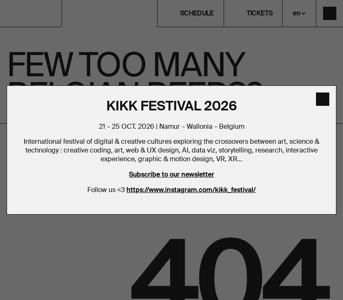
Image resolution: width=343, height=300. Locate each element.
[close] (322, 99)
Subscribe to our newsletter (171, 174)
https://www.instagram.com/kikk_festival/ (191, 189)
